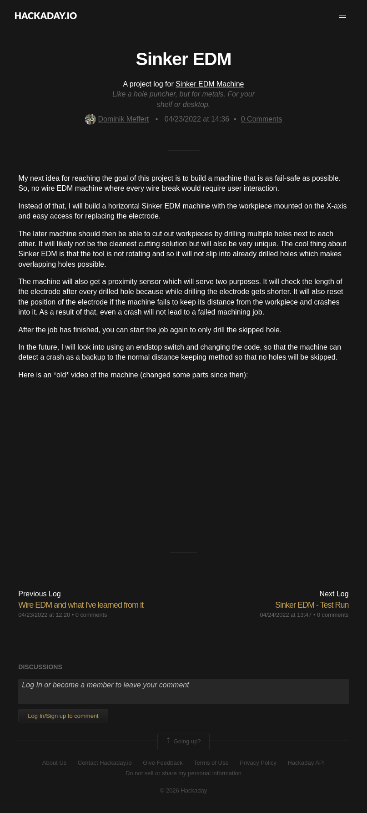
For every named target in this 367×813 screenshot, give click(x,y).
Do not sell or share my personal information (183, 773)
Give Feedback (162, 762)
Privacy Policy (258, 762)
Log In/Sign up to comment (63, 715)
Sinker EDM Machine (210, 84)
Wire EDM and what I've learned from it (80, 605)
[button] (342, 15)
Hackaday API (306, 762)
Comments (261, 119)
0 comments (91, 614)
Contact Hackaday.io (105, 762)
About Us (54, 762)
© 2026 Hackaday (183, 790)
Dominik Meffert (117, 119)
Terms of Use (211, 762)
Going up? (183, 742)
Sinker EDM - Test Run (312, 605)
